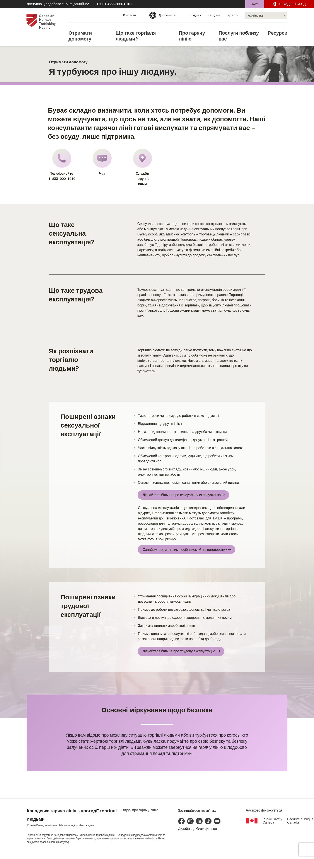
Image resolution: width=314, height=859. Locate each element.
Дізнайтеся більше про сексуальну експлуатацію (179, 494)
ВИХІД (289, 4)
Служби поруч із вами (142, 167)
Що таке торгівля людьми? (141, 29)
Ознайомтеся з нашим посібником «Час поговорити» (182, 551)
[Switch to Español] (232, 15)
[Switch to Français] (213, 15)
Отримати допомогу (85, 29)
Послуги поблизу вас (240, 29)
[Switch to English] (195, 15)
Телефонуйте (61, 165)
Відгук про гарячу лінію (140, 813)
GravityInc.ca (206, 831)
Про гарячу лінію (193, 29)
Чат (255, 4)
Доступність (166, 15)
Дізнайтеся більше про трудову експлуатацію (176, 651)
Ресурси (280, 29)
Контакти (129, 15)
